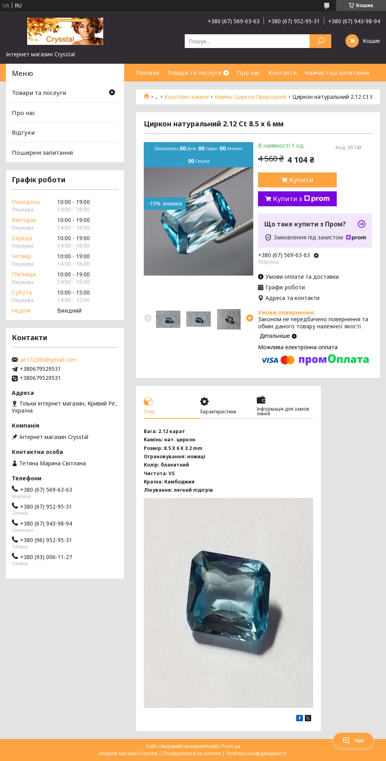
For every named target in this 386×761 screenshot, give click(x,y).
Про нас (248, 72)
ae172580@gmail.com (48, 359)
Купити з (301, 198)
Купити (301, 180)
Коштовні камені (186, 96)
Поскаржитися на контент (192, 753)
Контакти (282, 72)
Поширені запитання (42, 152)
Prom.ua (230, 746)
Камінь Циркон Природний (250, 96)
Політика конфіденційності (256, 753)
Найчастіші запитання (336, 72)
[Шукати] (320, 41)
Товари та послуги (194, 72)
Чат (353, 740)
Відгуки (23, 132)
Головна (147, 72)
